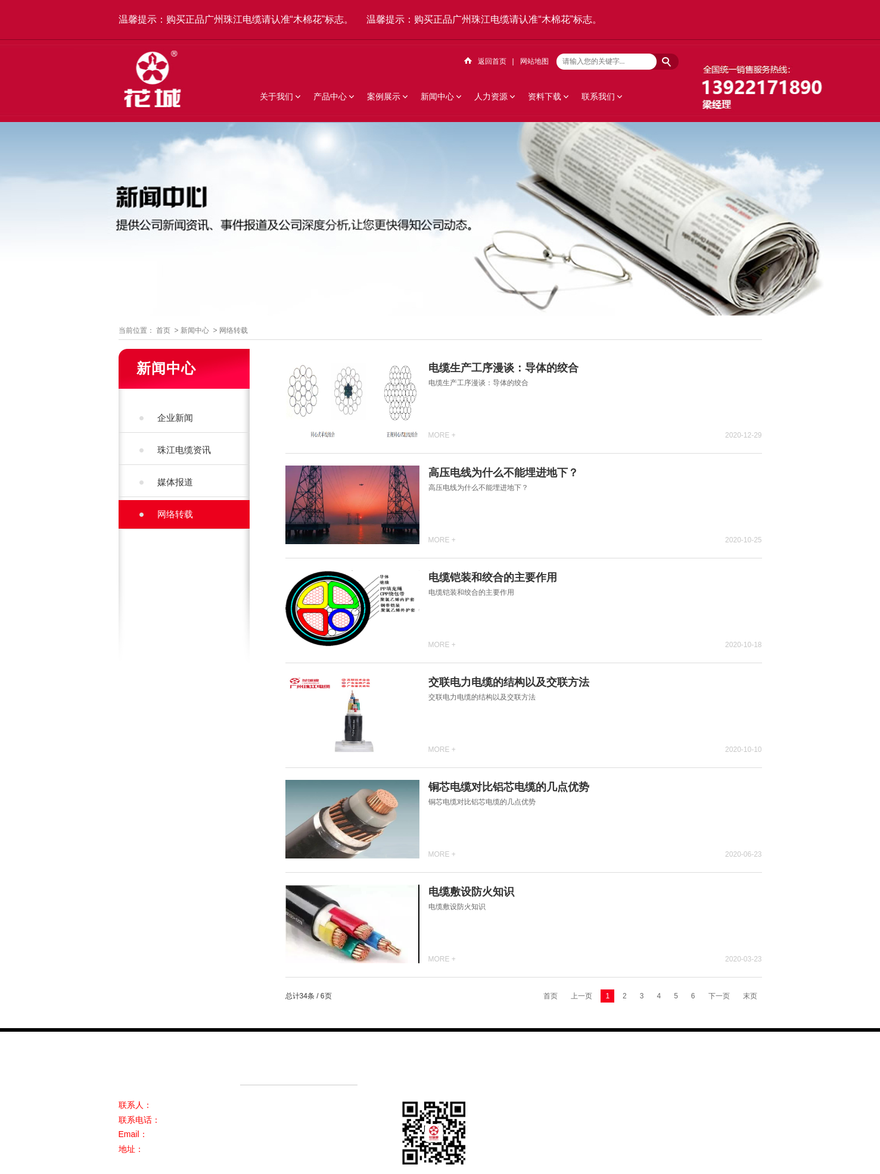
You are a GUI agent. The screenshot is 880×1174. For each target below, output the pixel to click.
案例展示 (383, 96)
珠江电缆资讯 (184, 450)
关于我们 (276, 96)
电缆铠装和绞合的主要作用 (492, 577)
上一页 (581, 996)
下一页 (719, 996)
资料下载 (544, 96)
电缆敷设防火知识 (471, 892)
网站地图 (534, 61)
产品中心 (330, 96)
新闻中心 (437, 96)
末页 (750, 996)
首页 (163, 330)
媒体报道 (175, 482)
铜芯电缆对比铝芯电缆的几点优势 (508, 787)
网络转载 (233, 330)
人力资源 (491, 96)
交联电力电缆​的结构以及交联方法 (508, 682)
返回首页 (492, 61)
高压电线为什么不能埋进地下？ (503, 473)
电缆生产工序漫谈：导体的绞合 (503, 368)
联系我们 (598, 96)
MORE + (442, 435)
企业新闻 (175, 418)
